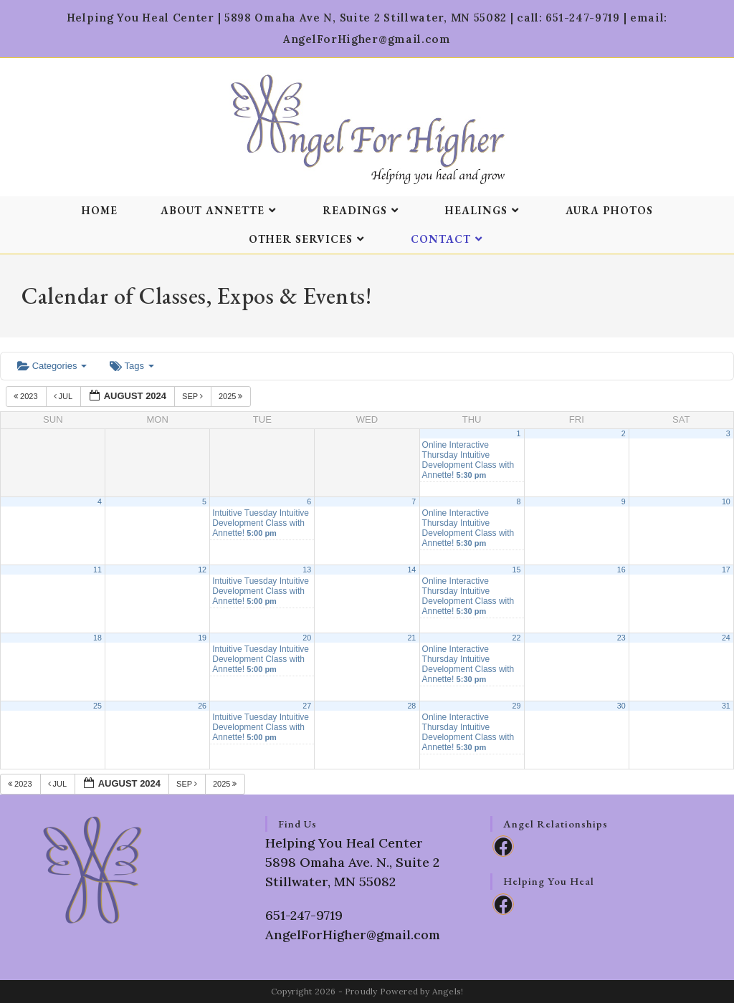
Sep (193, 396)
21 (411, 637)
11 (97, 569)
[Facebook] (503, 846)
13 (306, 569)
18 (97, 637)
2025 (232, 396)
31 (726, 705)
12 (202, 569)
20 (306, 637)
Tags (131, 365)
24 (726, 637)
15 (517, 569)
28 (411, 705)
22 (517, 637)
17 (726, 569)
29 (517, 705)
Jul (64, 396)
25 (97, 705)
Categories (52, 365)
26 (202, 705)
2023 (27, 396)
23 (621, 637)
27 (306, 705)
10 (726, 501)
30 (621, 705)
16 (621, 569)
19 (202, 637)
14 (411, 569)
